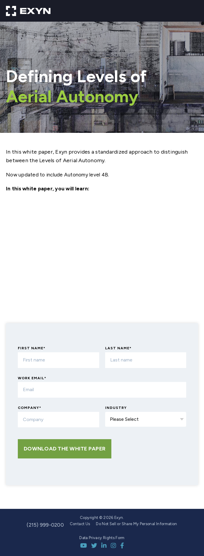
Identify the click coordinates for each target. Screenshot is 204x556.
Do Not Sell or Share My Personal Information (136, 524)
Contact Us (80, 524)
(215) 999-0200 (45, 525)
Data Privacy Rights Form (101, 538)
